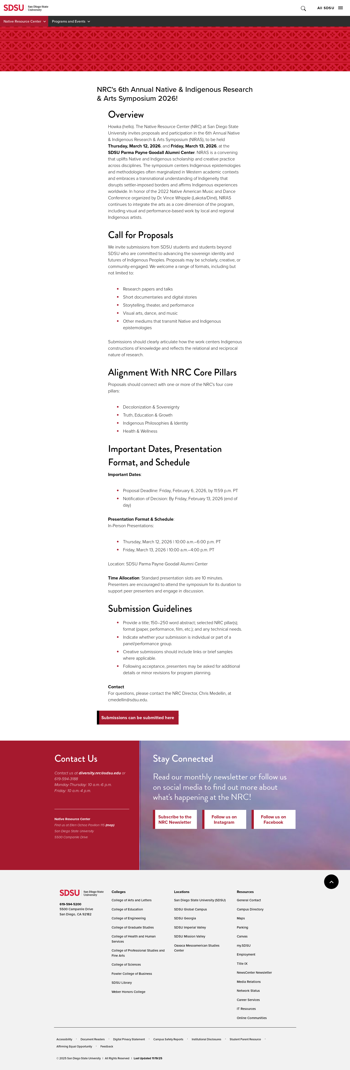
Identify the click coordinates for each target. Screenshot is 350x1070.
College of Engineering (129, 918)
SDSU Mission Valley (189, 936)
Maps (241, 918)
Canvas (242, 936)
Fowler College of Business (132, 973)
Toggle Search (304, 8)
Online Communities (252, 1017)
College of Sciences (126, 964)
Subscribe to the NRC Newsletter (175, 819)
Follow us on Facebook (273, 819)
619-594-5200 (70, 904)
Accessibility (64, 1039)
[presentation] (118, 892)
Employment (246, 954)
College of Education (127, 909)
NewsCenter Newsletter (254, 972)
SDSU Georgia (185, 918)
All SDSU (330, 8)
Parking (242, 927)
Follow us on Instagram (224, 819)
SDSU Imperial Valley (190, 927)
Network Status (248, 990)
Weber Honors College (128, 991)
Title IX (242, 963)
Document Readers (93, 1039)
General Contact (249, 900)
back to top (331, 881)
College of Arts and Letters (132, 900)
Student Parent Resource (245, 1039)
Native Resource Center (22, 21)
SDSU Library (122, 982)
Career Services (248, 999)
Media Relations (249, 981)
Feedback (106, 1046)
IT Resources (246, 1008)
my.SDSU (244, 945)
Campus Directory (250, 909)
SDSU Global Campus (190, 909)
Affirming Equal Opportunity (74, 1046)
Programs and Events (68, 21)
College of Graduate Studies (133, 927)
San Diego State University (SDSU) (200, 900)
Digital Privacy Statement (129, 1039)
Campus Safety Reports (168, 1039)
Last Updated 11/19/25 (148, 1058)
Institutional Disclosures (206, 1039)
